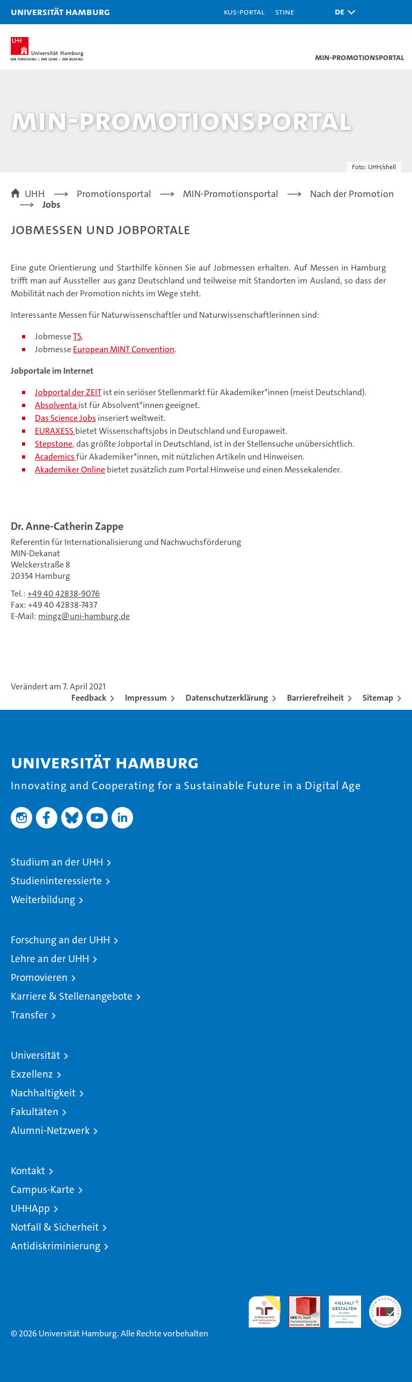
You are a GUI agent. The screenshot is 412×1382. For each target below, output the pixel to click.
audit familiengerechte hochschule (264, 1312)
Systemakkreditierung (385, 1301)
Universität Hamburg (60, 11)
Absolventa (56, 405)
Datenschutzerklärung (227, 697)
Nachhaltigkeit (43, 1093)
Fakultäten (34, 1111)
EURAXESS (55, 431)
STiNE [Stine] (284, 11)
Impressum (146, 697)
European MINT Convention (123, 349)
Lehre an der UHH (50, 958)
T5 (77, 336)
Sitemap (378, 697)
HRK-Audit (339, 1307)
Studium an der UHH (57, 862)
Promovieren (39, 977)
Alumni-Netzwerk (50, 1130)
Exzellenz (32, 1074)
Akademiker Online (70, 469)
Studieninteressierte (56, 881)
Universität (35, 1055)
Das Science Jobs (65, 418)
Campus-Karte (43, 1189)
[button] (342, 12)
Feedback (88, 697)
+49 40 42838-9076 (63, 593)
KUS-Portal (244, 11)
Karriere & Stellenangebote (72, 996)
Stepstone (53, 443)
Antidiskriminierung (55, 1246)
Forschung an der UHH (60, 940)
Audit (299, 1301)
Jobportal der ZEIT (68, 392)
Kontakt (28, 1170)
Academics (55, 456)
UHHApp (30, 1208)
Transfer (29, 1015)
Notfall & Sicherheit (55, 1227)
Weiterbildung (43, 899)
